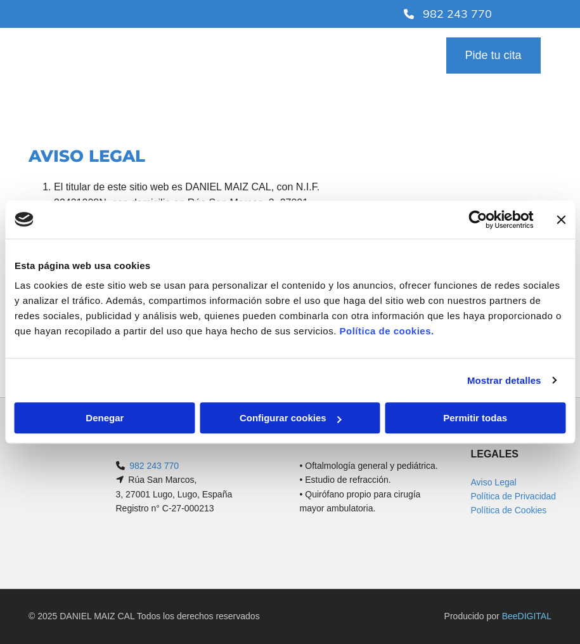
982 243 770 (154, 466)
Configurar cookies (291, 417)
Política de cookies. (386, 330)
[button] (493, 55)
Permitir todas (475, 417)
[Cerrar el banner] (561, 219)
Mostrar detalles (504, 380)
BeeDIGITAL (526, 616)
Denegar (105, 417)
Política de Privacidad (513, 496)
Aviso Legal (493, 482)
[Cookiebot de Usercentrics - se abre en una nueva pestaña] (477, 219)
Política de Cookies (508, 510)
